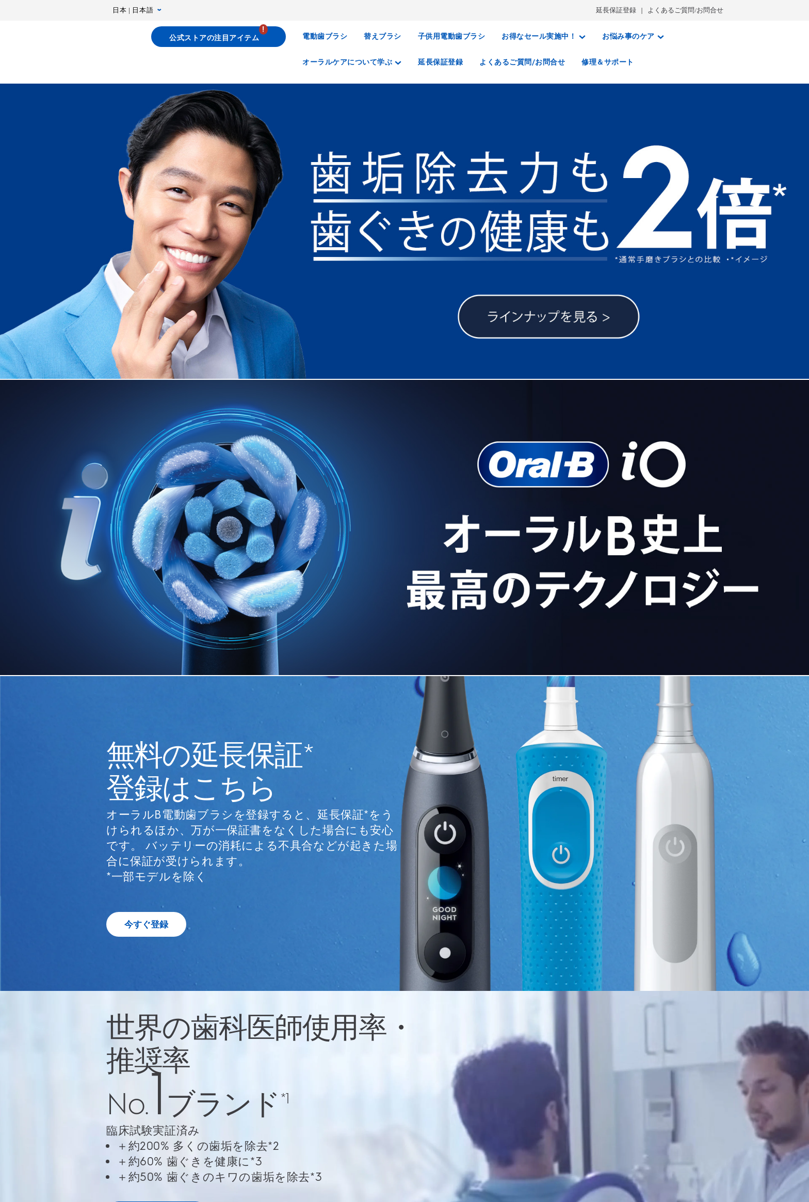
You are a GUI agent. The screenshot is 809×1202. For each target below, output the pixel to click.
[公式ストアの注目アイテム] (218, 36)
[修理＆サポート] (607, 62)
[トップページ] (111, 38)
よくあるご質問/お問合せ (685, 10)
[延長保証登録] (440, 62)
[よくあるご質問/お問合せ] (522, 62)
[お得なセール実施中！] (543, 36)
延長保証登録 (616, 10)
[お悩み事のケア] (633, 36)
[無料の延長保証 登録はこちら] (146, 924)
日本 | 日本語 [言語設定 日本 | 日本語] (136, 10)
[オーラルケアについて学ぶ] (351, 62)
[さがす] (652, 62)
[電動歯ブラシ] (324, 36)
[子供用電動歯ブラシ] (452, 36)
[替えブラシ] (382, 36)
